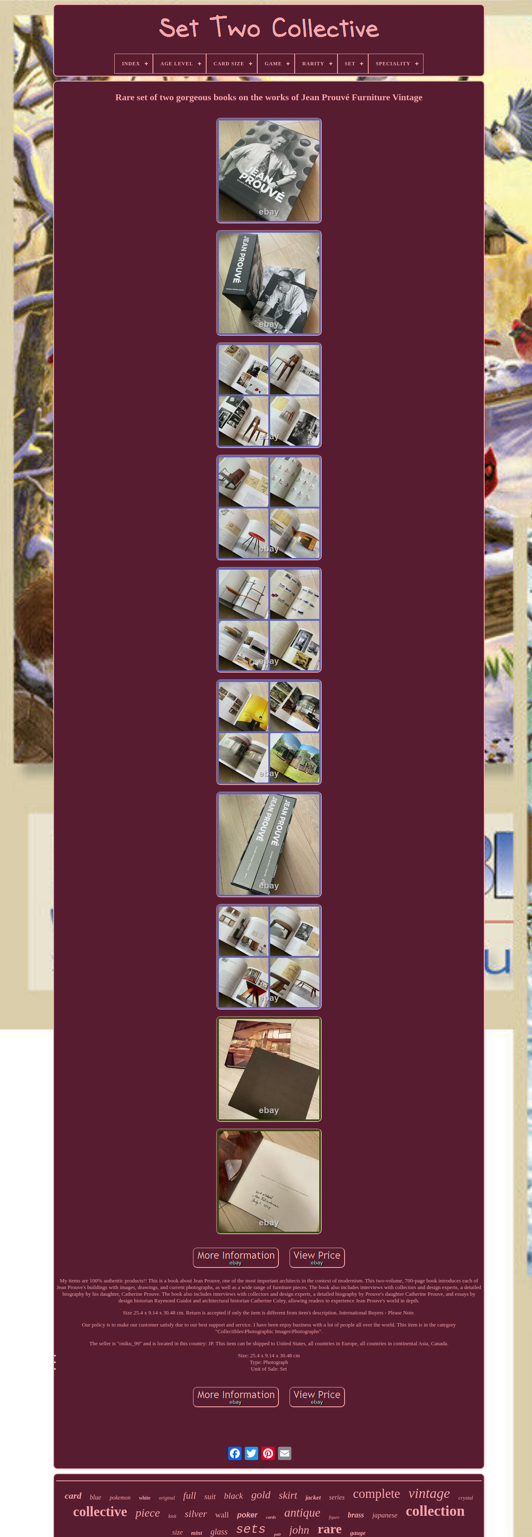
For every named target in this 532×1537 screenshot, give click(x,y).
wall (222, 1514)
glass (218, 1531)
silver (196, 1513)
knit (172, 1516)
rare (330, 1528)
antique (302, 1512)
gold (260, 1495)
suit (210, 1496)
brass (356, 1515)
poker (247, 1515)
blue (95, 1497)
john (299, 1530)
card (73, 1495)
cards (271, 1517)
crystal (465, 1498)
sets (251, 1529)
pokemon (120, 1498)
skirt (288, 1495)
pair (277, 1534)
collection (435, 1511)
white (144, 1498)
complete (376, 1493)
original (167, 1498)
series (337, 1497)
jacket (313, 1497)
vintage (429, 1493)
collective (100, 1511)
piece (147, 1512)
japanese (384, 1515)
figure (334, 1517)
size (177, 1532)
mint (196, 1533)
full (189, 1495)
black (233, 1496)
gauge (358, 1533)
